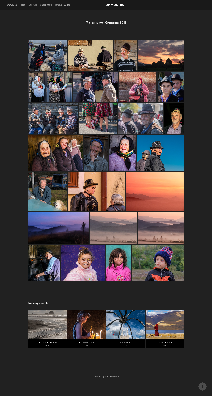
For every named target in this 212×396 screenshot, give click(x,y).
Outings (33, 4)
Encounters (46, 4)
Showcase (11, 4)
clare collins (115, 5)
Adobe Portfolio (112, 376)
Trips (22, 4)
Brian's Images (62, 4)
